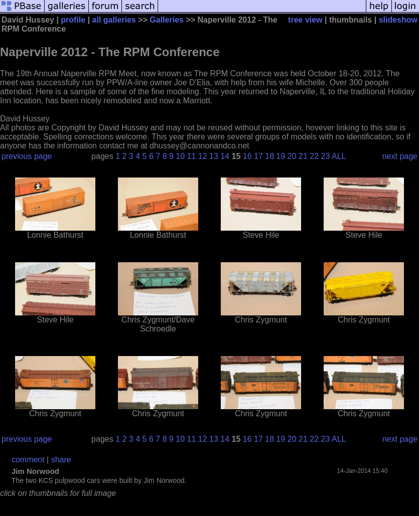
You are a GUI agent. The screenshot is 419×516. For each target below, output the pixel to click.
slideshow (398, 20)
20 (292, 156)
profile (73, 20)
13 (213, 156)
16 (247, 156)
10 (180, 156)
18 (269, 156)
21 (303, 156)
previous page (27, 156)
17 (258, 156)
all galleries (114, 20)
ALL (339, 156)
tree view (305, 20)
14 (224, 156)
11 (191, 156)
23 (325, 156)
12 (202, 156)
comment (28, 459)
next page (399, 156)
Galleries (167, 20)
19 (281, 156)
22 (314, 156)
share (61, 459)
